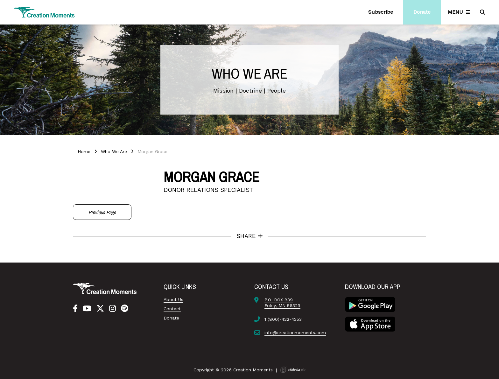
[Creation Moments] (44, 12)
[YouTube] (87, 308)
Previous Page (102, 212)
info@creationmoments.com (295, 332)
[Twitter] (100, 308)
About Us (173, 299)
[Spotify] (124, 308)
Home (84, 151)
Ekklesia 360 (293, 370)
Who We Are (114, 151)
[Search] (483, 12)
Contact (172, 308)
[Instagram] (112, 308)
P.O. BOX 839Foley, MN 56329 (282, 302)
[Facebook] (75, 308)
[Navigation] (460, 12)
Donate (171, 317)
